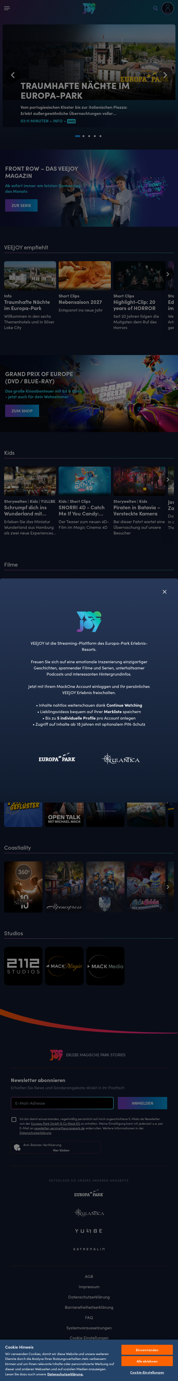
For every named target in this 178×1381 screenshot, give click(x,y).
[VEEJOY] (89, 621)
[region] (89, 1360)
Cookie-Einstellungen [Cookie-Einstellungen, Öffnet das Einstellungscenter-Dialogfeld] (147, 1372)
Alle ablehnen (147, 1361)
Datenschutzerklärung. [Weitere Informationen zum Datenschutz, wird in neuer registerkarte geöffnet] (65, 1373)
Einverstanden (147, 1349)
